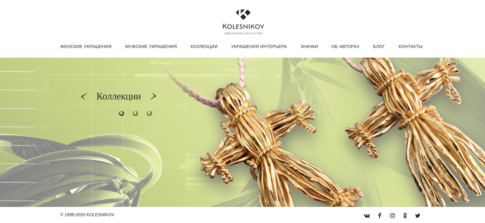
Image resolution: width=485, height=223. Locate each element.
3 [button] (149, 113)
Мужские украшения (151, 46)
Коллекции (204, 46)
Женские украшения (86, 46)
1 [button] (121, 113)
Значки (309, 46)
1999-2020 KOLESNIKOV (89, 214)
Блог (379, 46)
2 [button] (135, 113)
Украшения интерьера (259, 46)
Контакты (410, 46)
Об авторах (346, 46)
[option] (242, 132)
